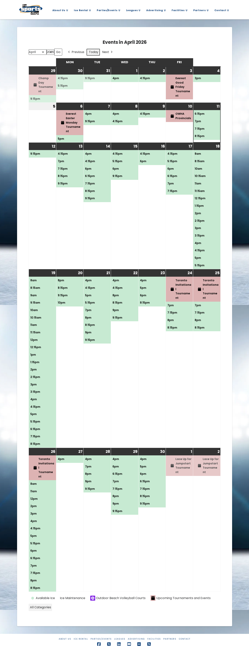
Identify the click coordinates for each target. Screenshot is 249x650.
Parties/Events (101, 639)
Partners (169, 639)
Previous (75, 52)
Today (93, 52)
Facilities (154, 639)
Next (107, 52)
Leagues (119, 639)
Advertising (136, 639)
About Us (65, 639)
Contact (184, 639)
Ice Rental (81, 639)
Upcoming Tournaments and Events (181, 598)
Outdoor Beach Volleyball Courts (118, 598)
